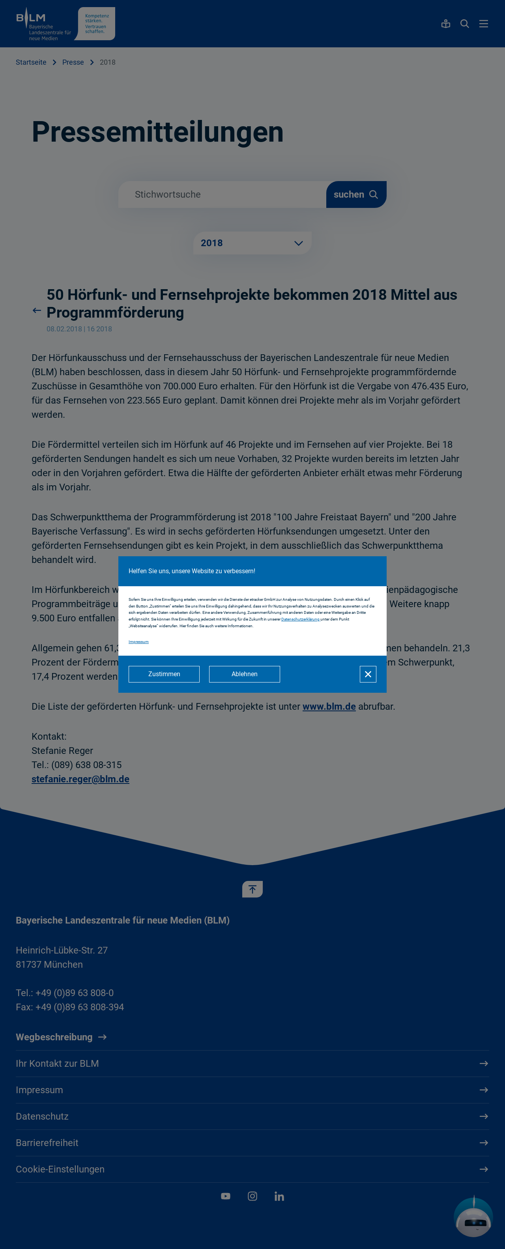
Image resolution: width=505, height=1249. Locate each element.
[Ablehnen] (244, 674)
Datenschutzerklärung (300, 619)
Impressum (139, 641)
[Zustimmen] (164, 674)
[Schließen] (368, 674)
